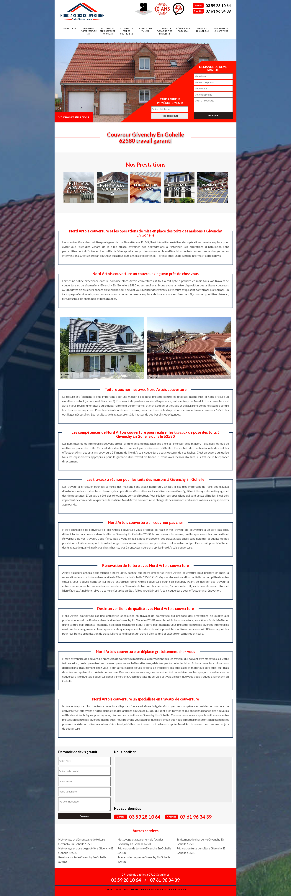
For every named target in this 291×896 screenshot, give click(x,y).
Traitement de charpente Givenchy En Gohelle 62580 (200, 842)
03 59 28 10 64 (218, 5)
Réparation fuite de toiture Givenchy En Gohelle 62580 (201, 850)
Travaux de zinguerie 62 (202, 29)
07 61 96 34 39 (218, 11)
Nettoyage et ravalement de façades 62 (164, 31)
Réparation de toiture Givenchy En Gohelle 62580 (144, 850)
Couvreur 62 (69, 28)
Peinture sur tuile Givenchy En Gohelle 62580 (82, 859)
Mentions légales (171, 889)
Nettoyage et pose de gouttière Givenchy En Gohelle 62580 (86, 850)
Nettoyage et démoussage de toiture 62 (107, 31)
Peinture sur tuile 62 (145, 29)
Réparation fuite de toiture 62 (89, 31)
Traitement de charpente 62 (221, 29)
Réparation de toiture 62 (183, 29)
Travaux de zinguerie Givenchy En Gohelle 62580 (143, 859)
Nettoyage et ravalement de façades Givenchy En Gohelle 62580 (140, 842)
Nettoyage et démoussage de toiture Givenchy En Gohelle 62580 (81, 842)
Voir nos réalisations (73, 117)
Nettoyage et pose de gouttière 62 (126, 31)
